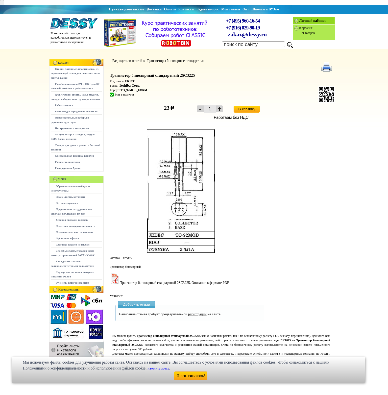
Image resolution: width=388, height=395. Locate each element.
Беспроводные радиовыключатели (76, 111)
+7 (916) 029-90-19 (243, 27)
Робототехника (64, 105)
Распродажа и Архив (67, 168)
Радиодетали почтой (67, 161)
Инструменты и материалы (72, 128)
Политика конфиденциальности (75, 225)
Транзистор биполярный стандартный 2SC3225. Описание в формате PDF (169, 283)
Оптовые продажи (67, 202)
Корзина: (306, 28)
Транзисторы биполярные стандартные (175, 61)
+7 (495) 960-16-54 (243, 21)
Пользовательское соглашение (74, 232)
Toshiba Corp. (129, 85)
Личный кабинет (312, 21)
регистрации (197, 314)
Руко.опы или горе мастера (72, 282)
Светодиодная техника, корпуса (74, 155)
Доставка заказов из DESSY (73, 244)
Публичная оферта (67, 238)
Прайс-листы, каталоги (70, 196)
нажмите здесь (158, 368)
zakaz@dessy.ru (247, 34)
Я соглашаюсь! (190, 375)
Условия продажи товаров (72, 219)
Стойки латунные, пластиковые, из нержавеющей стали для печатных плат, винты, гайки (75, 73)
